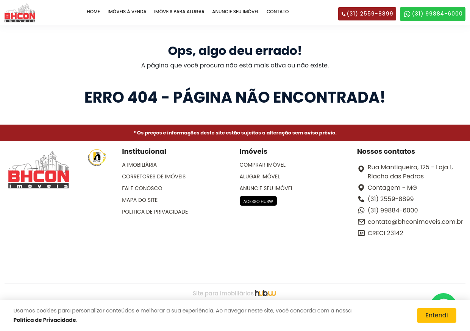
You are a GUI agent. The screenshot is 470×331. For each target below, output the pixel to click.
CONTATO (278, 11)
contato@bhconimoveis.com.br (415, 221)
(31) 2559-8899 (367, 13)
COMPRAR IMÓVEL (263, 165)
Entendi (436, 315)
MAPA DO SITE (140, 200)
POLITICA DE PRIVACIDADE (155, 211)
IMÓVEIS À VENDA (127, 11)
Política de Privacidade (45, 320)
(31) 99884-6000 (433, 14)
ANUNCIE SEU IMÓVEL (235, 11)
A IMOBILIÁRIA (139, 165)
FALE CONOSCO (142, 188)
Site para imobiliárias (235, 293)
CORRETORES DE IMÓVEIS (154, 176)
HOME (93, 11)
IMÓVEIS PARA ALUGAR (179, 11)
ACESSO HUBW (258, 201)
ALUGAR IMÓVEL (260, 176)
